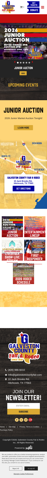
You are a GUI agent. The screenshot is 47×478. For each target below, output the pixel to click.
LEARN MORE (23, 127)
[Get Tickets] (33, 4)
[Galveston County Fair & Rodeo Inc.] (8, 7)
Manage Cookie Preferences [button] (23, 474)
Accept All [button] (31, 468)
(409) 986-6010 (16, 370)
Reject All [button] (16, 468)
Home (2, 427)
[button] (18, 62)
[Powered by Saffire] (29, 448)
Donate (34, 10)
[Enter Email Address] (23, 406)
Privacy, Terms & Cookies (29, 427)
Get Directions (23, 188)
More (23, 73)
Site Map (12, 427)
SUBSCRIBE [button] (23, 411)
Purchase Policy (6, 430)
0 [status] (23, 7)
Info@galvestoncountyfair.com (25, 374)
